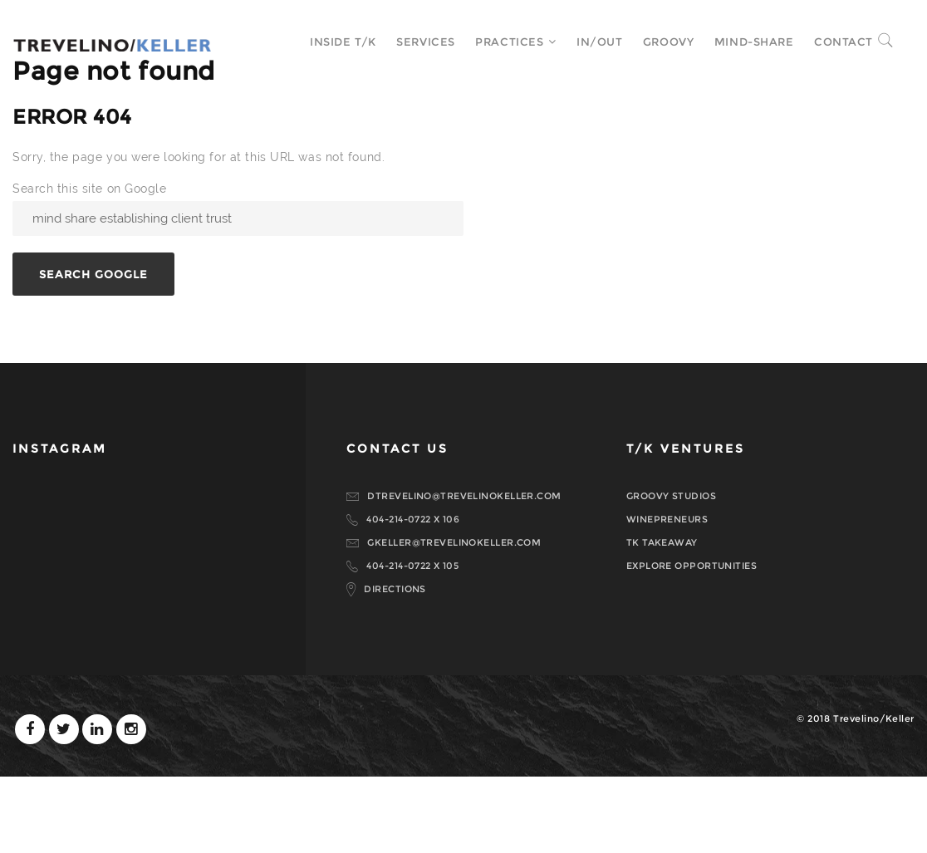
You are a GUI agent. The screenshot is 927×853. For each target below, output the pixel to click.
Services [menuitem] (414, 41)
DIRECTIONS (394, 665)
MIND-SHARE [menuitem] (742, 41)
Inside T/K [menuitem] (331, 41)
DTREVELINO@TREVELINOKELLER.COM (464, 572)
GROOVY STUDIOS (671, 572)
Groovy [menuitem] (656, 41)
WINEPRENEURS (667, 595)
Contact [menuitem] (831, 41)
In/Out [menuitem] (588, 41)
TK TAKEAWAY (662, 619)
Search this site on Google (89, 265)
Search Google (93, 350)
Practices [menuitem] (498, 41)
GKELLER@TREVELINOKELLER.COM (454, 619)
